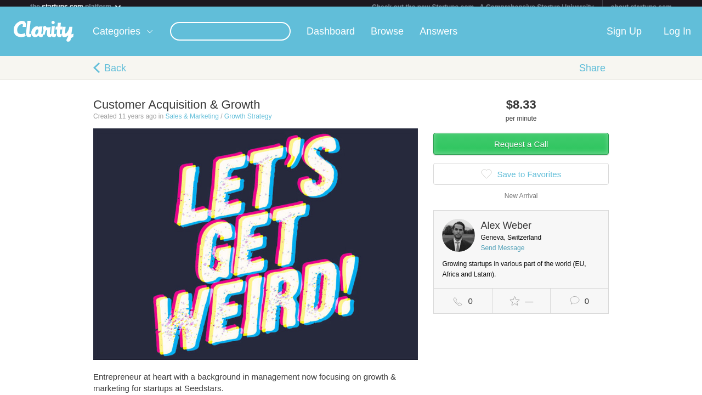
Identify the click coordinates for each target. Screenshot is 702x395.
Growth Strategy (248, 123)
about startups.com (641, 7)
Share (592, 74)
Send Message (502, 254)
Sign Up (624, 37)
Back (115, 74)
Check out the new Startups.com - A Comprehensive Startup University (483, 7)
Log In (677, 37)
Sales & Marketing (191, 123)
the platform (76, 6)
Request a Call (521, 150)
